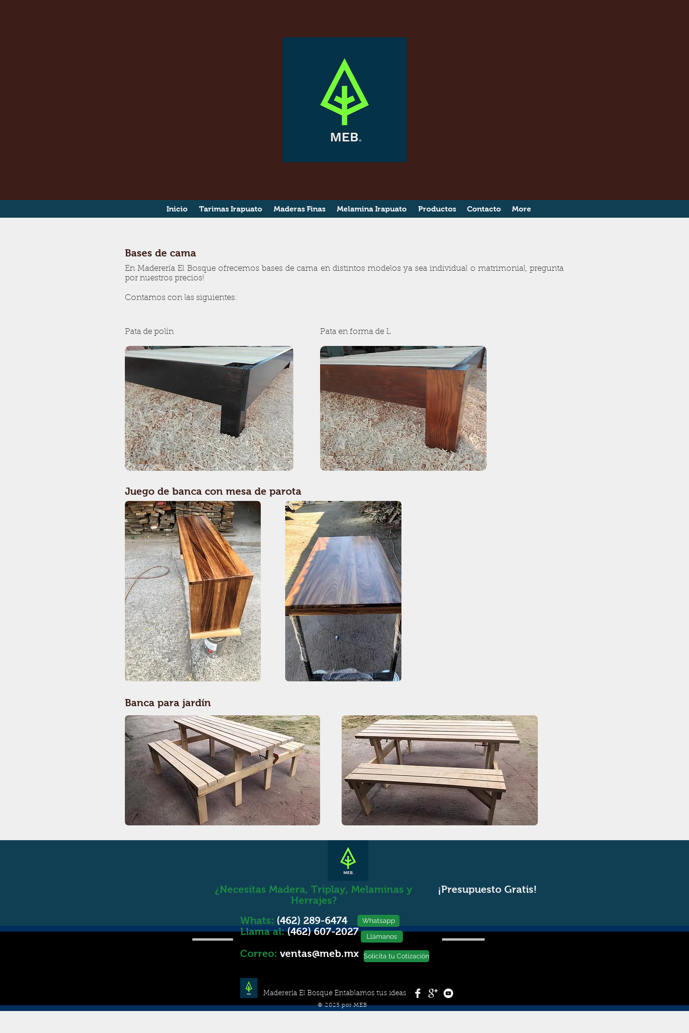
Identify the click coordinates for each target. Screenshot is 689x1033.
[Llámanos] (382, 937)
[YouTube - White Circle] (448, 993)
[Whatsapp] (378, 921)
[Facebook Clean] (417, 993)
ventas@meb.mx (319, 953)
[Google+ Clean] (433, 993)
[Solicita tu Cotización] (396, 956)
